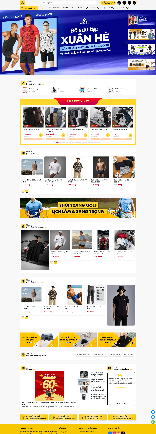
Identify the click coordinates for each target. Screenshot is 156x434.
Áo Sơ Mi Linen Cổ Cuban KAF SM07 (31, 181)
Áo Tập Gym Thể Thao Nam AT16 (124, 253)
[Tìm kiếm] (41, 3)
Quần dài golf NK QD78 (76, 129)
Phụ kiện (129, 8)
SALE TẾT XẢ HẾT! (78, 101)
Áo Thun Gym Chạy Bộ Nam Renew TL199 (81, 253)
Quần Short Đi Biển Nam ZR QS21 (73, 308)
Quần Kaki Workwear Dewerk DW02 (96, 308)
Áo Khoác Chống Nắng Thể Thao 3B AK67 (53, 181)
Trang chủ (42, 8)
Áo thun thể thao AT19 (120, 129)
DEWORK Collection (68, 8)
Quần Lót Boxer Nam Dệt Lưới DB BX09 (123, 181)
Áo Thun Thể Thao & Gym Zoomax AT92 (102, 253)
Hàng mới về (31, 154)
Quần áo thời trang (33, 282)
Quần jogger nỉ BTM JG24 (99, 129)
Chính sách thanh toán (87, 432)
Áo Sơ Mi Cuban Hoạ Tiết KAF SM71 (77, 181)
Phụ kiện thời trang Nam (36, 356)
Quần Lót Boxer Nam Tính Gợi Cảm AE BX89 (100, 181)
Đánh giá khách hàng (120, 369)
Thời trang (82, 8)
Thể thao (93, 8)
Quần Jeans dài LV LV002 (31, 129)
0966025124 (108, 3)
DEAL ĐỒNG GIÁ (54, 8)
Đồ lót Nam (118, 8)
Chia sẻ (29, 369)
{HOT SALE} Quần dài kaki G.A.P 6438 (54, 130)
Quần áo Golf (105, 8)
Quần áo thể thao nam (35, 227)
